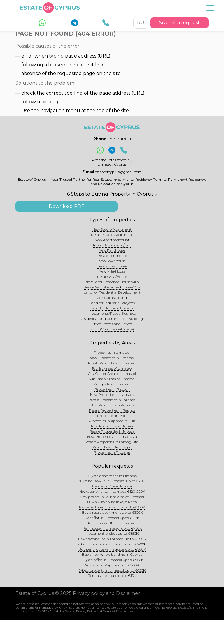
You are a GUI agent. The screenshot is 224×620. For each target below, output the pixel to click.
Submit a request (179, 22)
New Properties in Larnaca (112, 394)
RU (140, 22)
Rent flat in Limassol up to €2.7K (112, 517)
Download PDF (66, 206)
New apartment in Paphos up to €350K (112, 507)
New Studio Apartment (112, 229)
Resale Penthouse (112, 255)
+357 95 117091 (119, 139)
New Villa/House (112, 271)
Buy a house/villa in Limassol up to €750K (112, 481)
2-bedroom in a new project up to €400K (112, 544)
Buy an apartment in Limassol (112, 475)
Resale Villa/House (112, 276)
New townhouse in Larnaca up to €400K (112, 539)
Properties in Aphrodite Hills (112, 421)
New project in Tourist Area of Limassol (112, 496)
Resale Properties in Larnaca (112, 400)
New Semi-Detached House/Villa (112, 282)
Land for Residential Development (112, 292)
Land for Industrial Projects (112, 303)
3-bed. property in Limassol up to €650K (112, 570)
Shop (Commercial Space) (112, 329)
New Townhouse (112, 261)
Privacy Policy (86, 611)
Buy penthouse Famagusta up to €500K (112, 549)
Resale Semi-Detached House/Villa (112, 287)
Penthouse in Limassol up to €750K (112, 528)
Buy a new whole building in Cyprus (112, 554)
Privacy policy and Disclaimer (106, 593)
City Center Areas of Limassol (112, 373)
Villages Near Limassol (112, 384)
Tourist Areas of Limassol (112, 368)
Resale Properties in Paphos (112, 410)
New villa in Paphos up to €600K (112, 565)
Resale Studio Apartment (112, 234)
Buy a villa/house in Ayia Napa (112, 502)
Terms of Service (114, 611)
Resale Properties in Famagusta (112, 442)
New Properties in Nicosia (112, 426)
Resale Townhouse (112, 266)
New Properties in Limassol (112, 358)
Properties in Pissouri (112, 389)
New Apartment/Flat (112, 240)
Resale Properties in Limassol (112, 363)
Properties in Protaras (112, 452)
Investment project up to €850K (112, 533)
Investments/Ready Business (112, 313)
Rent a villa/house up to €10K (112, 575)
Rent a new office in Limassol (112, 523)
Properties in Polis (112, 415)
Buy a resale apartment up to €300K (112, 512)
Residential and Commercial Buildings (112, 318)
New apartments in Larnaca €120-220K (112, 491)
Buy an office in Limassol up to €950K (112, 560)
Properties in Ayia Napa (112, 447)
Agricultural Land (112, 297)
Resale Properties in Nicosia (112, 431)
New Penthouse (112, 250)
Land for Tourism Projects (112, 308)
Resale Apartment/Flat (112, 245)
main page (49, 102)
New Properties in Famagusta (112, 436)
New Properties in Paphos (112, 405)
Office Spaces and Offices (112, 324)
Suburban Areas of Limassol (112, 379)
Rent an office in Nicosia (112, 486)
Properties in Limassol (112, 352)
